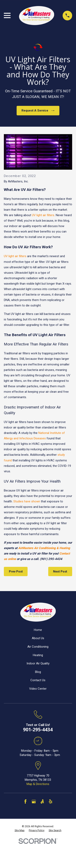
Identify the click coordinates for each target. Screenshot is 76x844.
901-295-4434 (38, 729)
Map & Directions (38, 784)
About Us (38, 638)
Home (38, 630)
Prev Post (16, 571)
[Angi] (42, 801)
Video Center (38, 688)
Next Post (60, 571)
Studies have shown (26, 501)
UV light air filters (43, 215)
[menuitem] (20, 830)
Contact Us (37, 680)
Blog (38, 672)
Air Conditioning (37, 646)
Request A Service (37, 110)
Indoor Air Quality (38, 663)
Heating (38, 655)
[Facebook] (25, 801)
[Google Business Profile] (34, 801)
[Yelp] (50, 801)
